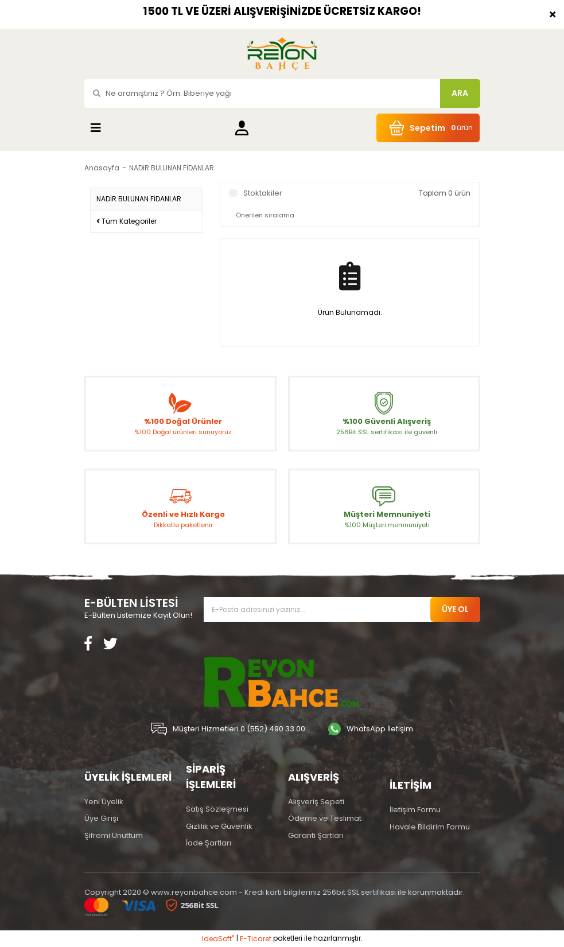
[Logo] (282, 54)
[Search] (282, 93)
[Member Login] (241, 127)
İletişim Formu (415, 809)
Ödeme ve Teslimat (324, 818)
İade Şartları (208, 842)
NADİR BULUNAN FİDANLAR (171, 168)
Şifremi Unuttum (113, 835)
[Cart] (428, 128)
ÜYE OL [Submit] (455, 609)
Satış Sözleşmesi (217, 809)
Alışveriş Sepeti (316, 801)
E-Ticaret (255, 939)
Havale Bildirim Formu (430, 826)
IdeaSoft (218, 939)
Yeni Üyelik (103, 801)
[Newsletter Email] (342, 609)
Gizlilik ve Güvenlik (219, 826)
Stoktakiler (262, 193)
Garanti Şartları (316, 835)
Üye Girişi (101, 818)
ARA (460, 93)
